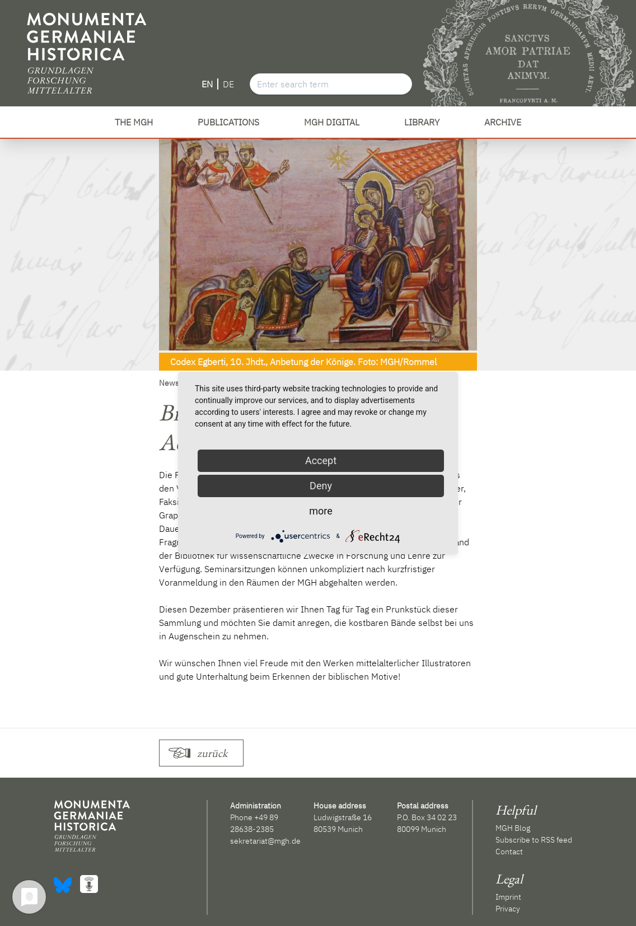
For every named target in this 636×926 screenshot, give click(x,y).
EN (207, 84)
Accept (320, 460)
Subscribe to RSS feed (533, 840)
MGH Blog (512, 828)
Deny (321, 486)
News (169, 383)
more (321, 511)
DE (228, 84)
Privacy (507, 909)
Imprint (508, 897)
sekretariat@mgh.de (265, 841)
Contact (509, 852)
